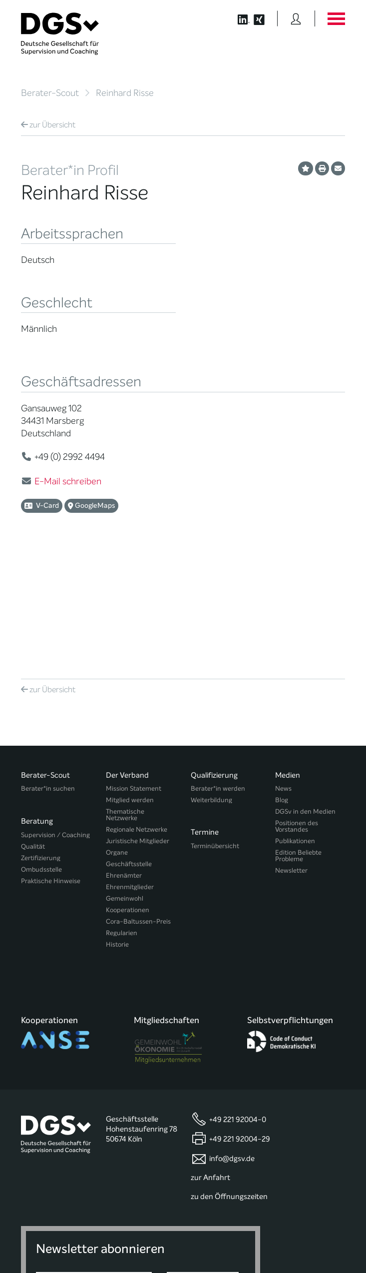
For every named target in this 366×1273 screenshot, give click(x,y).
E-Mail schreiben (67, 481)
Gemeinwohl (124, 782)
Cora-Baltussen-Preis (138, 805)
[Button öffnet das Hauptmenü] (336, 18)
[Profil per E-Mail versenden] (338, 168)
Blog (281, 684)
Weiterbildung (211, 684)
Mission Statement (133, 672)
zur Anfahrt (210, 1039)
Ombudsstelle (41, 748)
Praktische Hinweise (50, 760)
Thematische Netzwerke (125, 698)
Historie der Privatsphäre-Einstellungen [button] (230, 1244)
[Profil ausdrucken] (322, 168)
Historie (117, 828)
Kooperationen (127, 794)
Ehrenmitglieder (130, 771)
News (283, 672)
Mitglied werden (130, 684)
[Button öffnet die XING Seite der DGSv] (264, 18)
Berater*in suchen (48, 672)
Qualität (33, 725)
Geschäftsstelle (129, 748)
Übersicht (48, 124)
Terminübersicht (215, 725)
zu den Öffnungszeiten (229, 1058)
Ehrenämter (124, 759)
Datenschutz (322, 1228)
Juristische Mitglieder (137, 725)
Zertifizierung (40, 737)
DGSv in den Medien (305, 695)
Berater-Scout (50, 93)
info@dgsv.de (232, 1020)
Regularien (121, 817)
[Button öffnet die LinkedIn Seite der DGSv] (238, 18)
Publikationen (295, 725)
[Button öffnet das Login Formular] (296, 18)
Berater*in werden (218, 672)
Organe (117, 736)
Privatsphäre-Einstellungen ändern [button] (135, 1244)
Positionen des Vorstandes (296, 710)
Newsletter (291, 754)
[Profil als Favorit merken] (305, 168)
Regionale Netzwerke (136, 713)
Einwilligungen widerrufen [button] (313, 1244)
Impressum (328, 1236)
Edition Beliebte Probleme (298, 739)
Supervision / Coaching (55, 714)
